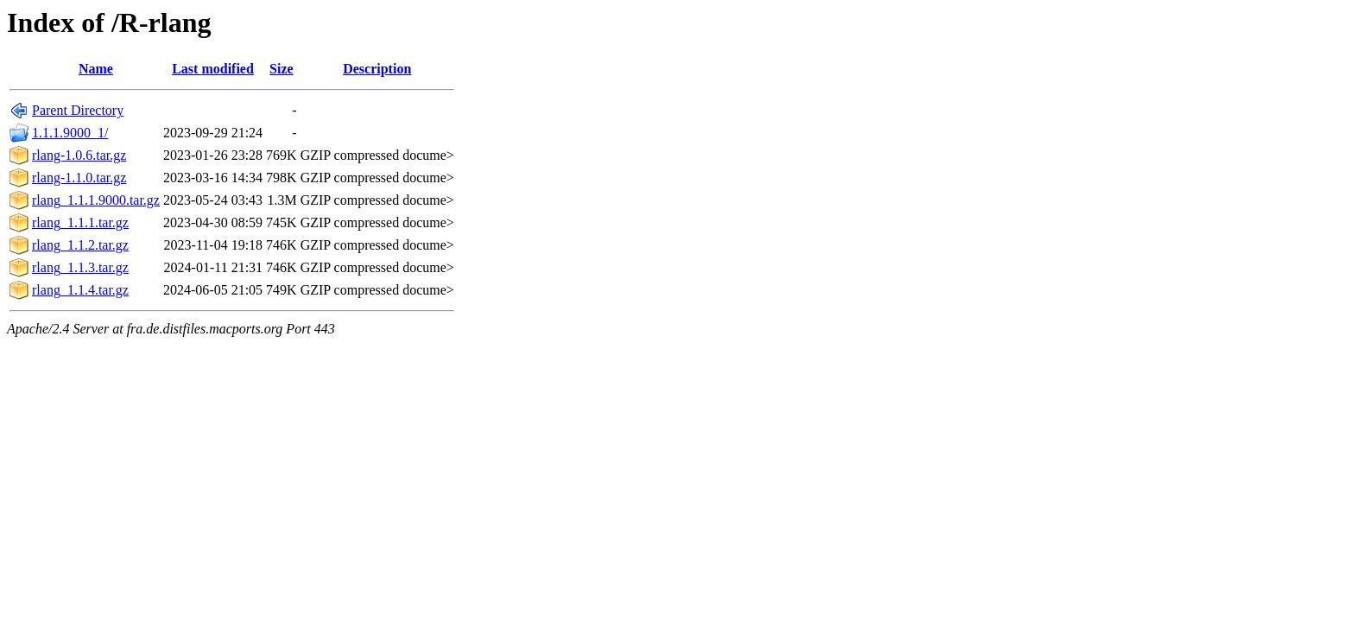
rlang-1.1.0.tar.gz (79, 177)
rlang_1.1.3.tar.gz (80, 267)
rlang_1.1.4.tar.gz (80, 289)
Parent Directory (77, 110)
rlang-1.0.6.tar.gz (79, 155)
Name (96, 68)
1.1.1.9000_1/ (70, 132)
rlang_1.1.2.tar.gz (80, 245)
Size (281, 68)
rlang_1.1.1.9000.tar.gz (96, 200)
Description (377, 68)
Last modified (213, 68)
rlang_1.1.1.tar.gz (80, 222)
